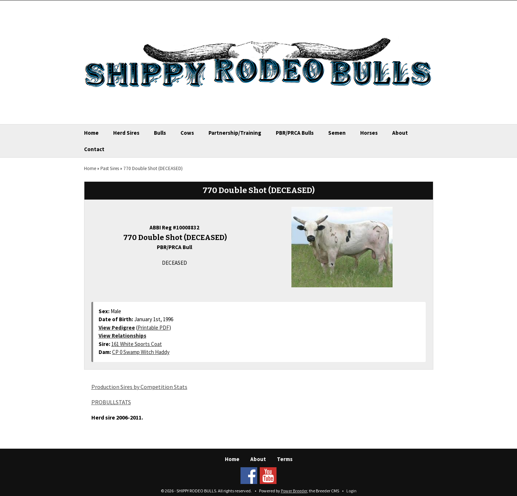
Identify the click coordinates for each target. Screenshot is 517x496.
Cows (187, 132)
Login (351, 490)
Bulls (160, 132)
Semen (337, 132)
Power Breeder (294, 490)
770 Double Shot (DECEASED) (153, 168)
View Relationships (122, 335)
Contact (94, 149)
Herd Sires (126, 132)
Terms (285, 459)
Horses (369, 132)
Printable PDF (153, 327)
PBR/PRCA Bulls (295, 132)
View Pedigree (117, 327)
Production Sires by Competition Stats (139, 386)
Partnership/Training (234, 132)
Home (91, 132)
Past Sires (109, 168)
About (400, 132)
